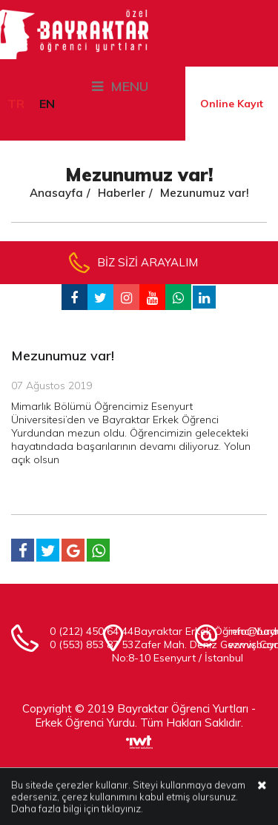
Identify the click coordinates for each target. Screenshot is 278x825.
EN (47, 103)
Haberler (121, 193)
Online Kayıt (231, 103)
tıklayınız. (122, 809)
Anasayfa (56, 193)
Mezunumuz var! (204, 193)
